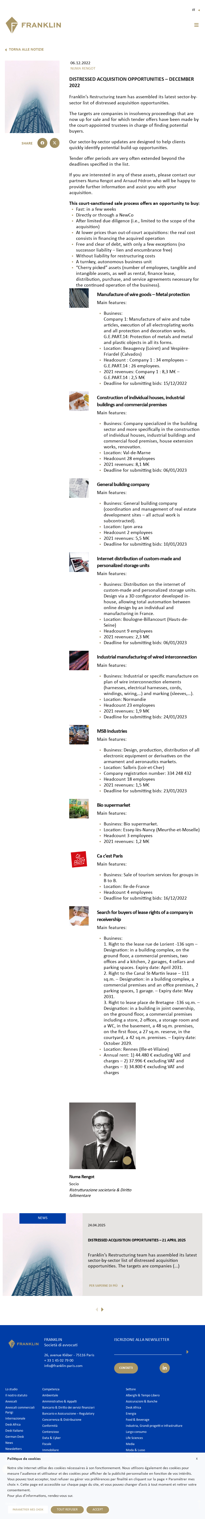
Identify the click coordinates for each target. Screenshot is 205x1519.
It (196, 10)
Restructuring (103, 97)
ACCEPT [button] (96, 1509)
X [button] (197, 1458)
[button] (196, 25)
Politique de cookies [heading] (24, 1459)
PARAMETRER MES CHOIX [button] (27, 1509)
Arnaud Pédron (141, 180)
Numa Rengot (101, 180)
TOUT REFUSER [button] (65, 1509)
